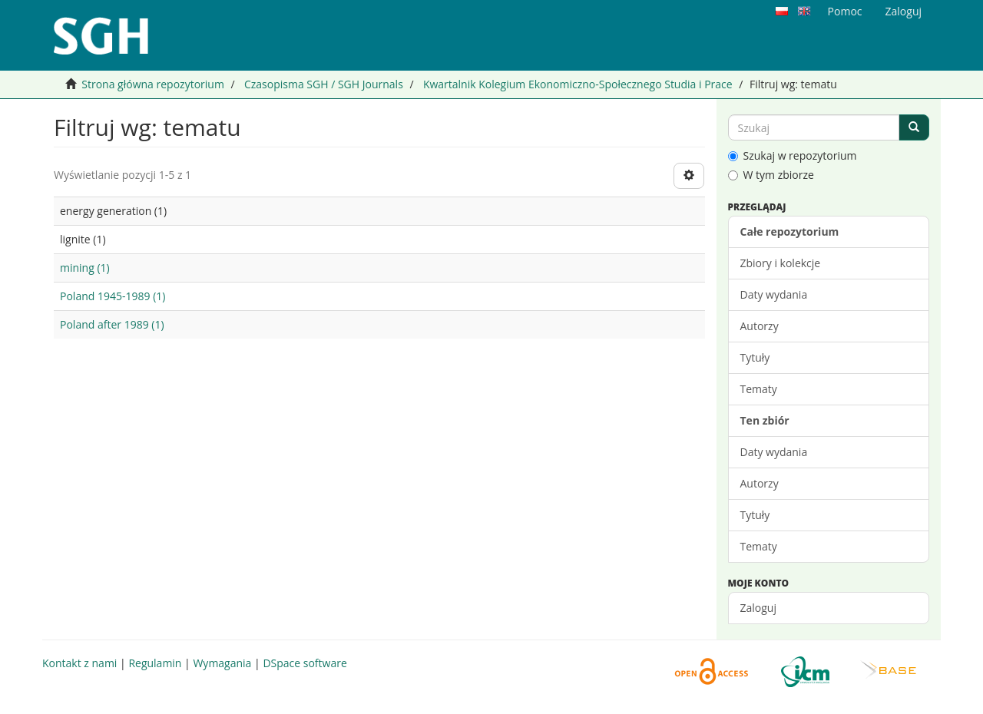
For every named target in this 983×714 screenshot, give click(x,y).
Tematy (758, 389)
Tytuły (755, 357)
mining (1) (85, 267)
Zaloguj (758, 607)
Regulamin (154, 663)
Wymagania (222, 663)
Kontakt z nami (79, 663)
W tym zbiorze (771, 174)
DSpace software (304, 663)
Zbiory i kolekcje (780, 263)
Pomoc (845, 11)
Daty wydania (774, 294)
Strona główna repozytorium (152, 84)
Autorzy (759, 326)
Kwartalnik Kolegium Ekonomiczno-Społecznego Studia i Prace (578, 84)
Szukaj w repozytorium (792, 155)
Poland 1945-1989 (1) (112, 296)
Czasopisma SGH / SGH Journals (323, 84)
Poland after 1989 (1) (112, 324)
